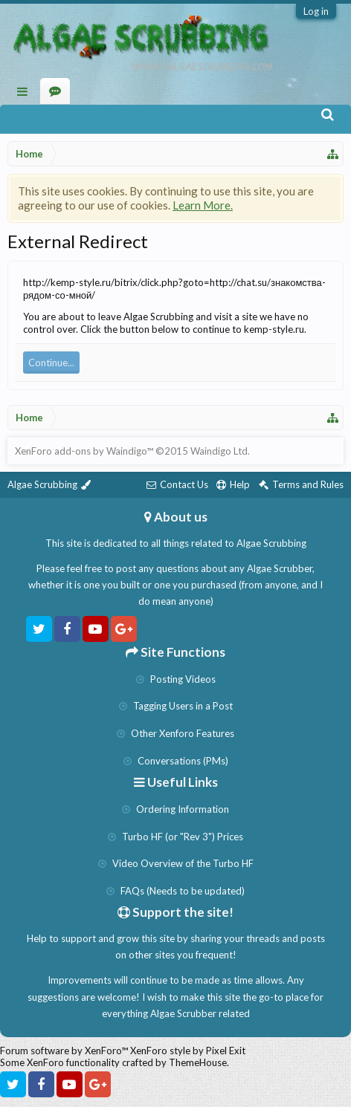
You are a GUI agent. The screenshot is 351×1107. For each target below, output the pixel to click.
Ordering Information (175, 809)
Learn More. (203, 205)
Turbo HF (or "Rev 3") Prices (175, 837)
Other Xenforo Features (175, 733)
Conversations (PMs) (175, 761)
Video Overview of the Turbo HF (176, 863)
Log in (316, 11)
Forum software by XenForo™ (65, 1050)
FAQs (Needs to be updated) (175, 891)
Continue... (51, 363)
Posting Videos (176, 679)
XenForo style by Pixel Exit (187, 1050)
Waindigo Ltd (219, 451)
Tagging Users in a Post (176, 706)
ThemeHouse (198, 1062)
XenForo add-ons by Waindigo (80, 451)
